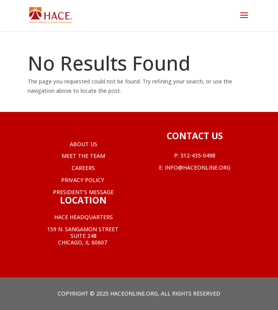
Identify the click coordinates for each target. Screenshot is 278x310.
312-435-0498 (197, 155)
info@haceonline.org (197, 167)
